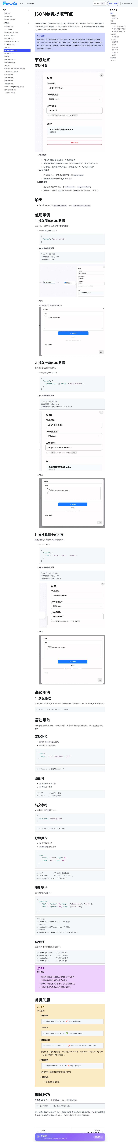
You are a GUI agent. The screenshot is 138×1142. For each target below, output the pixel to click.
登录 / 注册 (113, 3)
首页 (21, 3)
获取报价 (98, 1137)
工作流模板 (29, 3)
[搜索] (99, 3)
